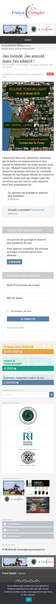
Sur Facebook (11, 524)
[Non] (52, 593)
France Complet (8, 65)
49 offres (10, 368)
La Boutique (11, 382)
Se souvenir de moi (21, 311)
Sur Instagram (12, 536)
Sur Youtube (11, 530)
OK (28, 599)
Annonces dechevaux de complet (13, 362)
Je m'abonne (14, 262)
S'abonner (14, 199)
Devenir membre (13, 351)
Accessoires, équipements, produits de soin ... (25, 377)
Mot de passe (14, 297)
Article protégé (21, 65)
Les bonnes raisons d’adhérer (18, 346)
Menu (28, 39)
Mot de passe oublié (15, 328)
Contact (22, 573)
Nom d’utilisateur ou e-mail (23, 285)
